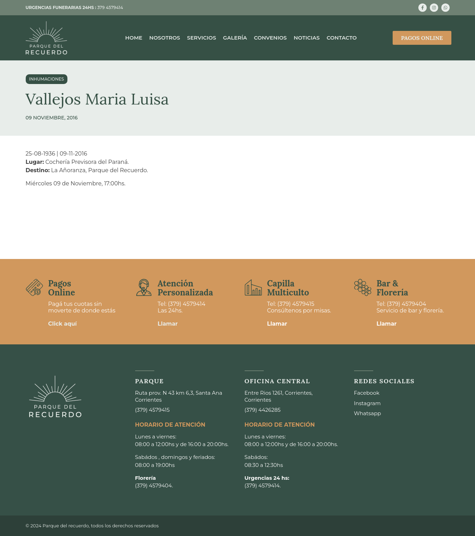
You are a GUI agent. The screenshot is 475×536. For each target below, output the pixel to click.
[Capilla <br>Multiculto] (253, 287)
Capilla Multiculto (288, 288)
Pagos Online (61, 288)
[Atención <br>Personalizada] (144, 287)
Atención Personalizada (185, 288)
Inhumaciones (46, 79)
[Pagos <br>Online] (34, 287)
